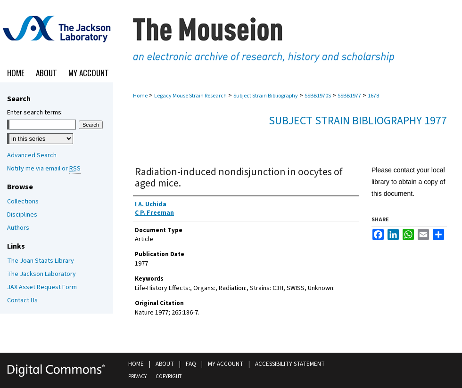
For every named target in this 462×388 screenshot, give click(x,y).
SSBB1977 (349, 96)
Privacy (137, 376)
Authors (18, 228)
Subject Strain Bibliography (265, 96)
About (165, 364)
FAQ (191, 364)
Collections (23, 201)
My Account (225, 364)
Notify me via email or (44, 168)
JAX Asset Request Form (42, 287)
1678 (373, 96)
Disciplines (22, 214)
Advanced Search (32, 155)
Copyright (169, 376)
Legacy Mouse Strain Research (190, 96)
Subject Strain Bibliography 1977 (358, 121)
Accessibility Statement (290, 364)
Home (140, 96)
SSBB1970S (318, 96)
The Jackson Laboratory (41, 274)
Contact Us (22, 300)
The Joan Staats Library (40, 261)
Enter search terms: (35, 112)
